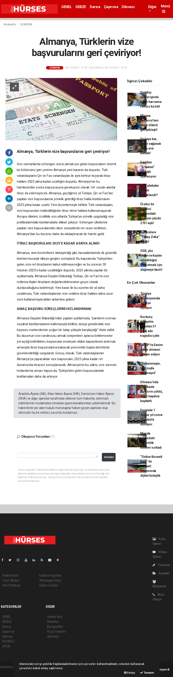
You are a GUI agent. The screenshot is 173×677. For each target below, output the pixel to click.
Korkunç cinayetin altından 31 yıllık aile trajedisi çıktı (149, 326)
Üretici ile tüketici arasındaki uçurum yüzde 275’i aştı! (150, 213)
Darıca (95, 7)
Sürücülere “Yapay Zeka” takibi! (150, 236)
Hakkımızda (10, 575)
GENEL (66, 7)
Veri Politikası (11, 585)
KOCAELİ (8, 641)
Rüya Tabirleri (56, 631)
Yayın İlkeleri (10, 580)
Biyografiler (55, 626)
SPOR (6, 646)
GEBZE (80, 7)
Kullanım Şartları (50, 575)
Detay (129, 672)
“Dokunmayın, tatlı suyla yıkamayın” (150, 368)
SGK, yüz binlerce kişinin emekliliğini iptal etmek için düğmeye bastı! (151, 260)
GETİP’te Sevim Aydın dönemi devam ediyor (151, 349)
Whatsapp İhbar (50, 580)
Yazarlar (161, 565)
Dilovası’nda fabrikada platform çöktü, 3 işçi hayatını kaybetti (151, 391)
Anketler (53, 621)
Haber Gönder (48, 585)
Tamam (147, 672)
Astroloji (52, 636)
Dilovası (128, 7)
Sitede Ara (54, 617)
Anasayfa (10, 24)
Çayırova (111, 7)
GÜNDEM (26, 24)
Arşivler (161, 573)
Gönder (109, 457)
